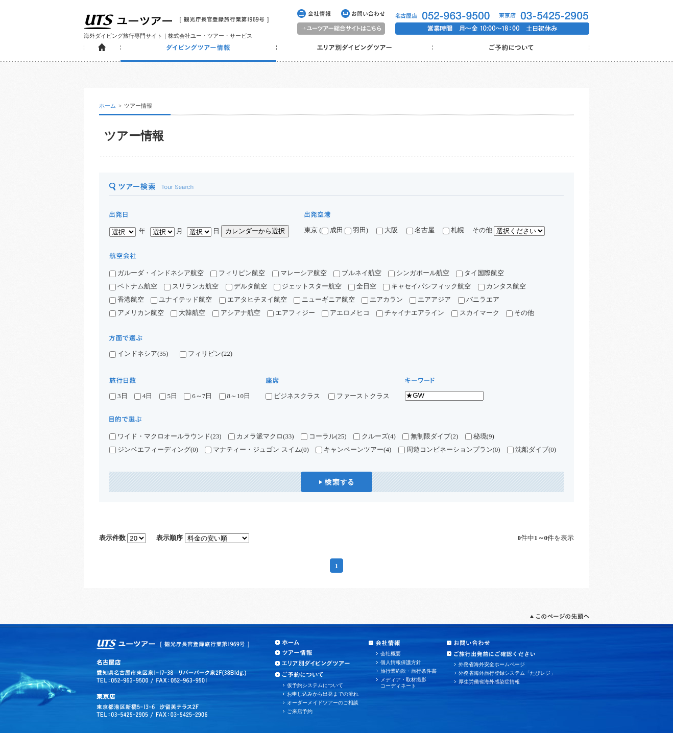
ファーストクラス (359, 396)
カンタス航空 (502, 286)
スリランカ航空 (191, 286)
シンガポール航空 (418, 273)
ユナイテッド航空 (181, 299)
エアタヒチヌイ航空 (253, 299)
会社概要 (390, 653)
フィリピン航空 (237, 273)
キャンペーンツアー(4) (353, 450)
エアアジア (430, 299)
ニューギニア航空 (324, 299)
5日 (168, 396)
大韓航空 (188, 312)
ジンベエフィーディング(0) (153, 450)
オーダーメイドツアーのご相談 (322, 702)
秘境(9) (479, 436)
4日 (143, 396)
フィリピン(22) (206, 354)
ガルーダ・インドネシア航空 (156, 273)
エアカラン (382, 299)
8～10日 (235, 396)
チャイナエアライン (410, 312)
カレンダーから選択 (255, 231)
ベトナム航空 (133, 286)
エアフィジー (291, 312)
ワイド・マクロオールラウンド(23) (165, 436)
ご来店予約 (300, 711)
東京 (311, 230)
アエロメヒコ (346, 312)
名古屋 (423, 230)
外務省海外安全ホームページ (492, 664)
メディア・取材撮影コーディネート (403, 683)
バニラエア (478, 299)
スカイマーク (475, 312)
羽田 (355, 230)
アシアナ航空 (236, 312)
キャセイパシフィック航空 (427, 286)
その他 (520, 312)
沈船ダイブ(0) (531, 450)
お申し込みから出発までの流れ (322, 694)
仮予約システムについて (315, 685)
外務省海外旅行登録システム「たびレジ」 (507, 673)
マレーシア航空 (299, 273)
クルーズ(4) (374, 436)
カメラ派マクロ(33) (261, 436)
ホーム (107, 106)
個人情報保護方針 (400, 662)
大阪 (387, 230)
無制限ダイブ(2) (430, 436)
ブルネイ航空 (357, 273)
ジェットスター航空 (308, 286)
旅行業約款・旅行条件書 (408, 671)
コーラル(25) (324, 436)
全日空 (362, 286)
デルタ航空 (246, 286)
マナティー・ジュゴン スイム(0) (256, 450)
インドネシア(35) (139, 354)
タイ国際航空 (480, 273)
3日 (118, 396)
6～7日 (198, 396)
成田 (332, 230)
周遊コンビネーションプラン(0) (449, 450)
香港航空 (126, 299)
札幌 (457, 230)
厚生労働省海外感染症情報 (489, 682)
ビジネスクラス (296, 396)
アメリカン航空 (136, 312)
